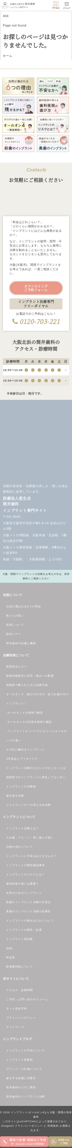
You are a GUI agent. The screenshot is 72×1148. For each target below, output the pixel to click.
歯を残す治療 (15, 795)
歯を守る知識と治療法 (21, 1078)
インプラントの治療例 (21, 786)
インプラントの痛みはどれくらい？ (30, 920)
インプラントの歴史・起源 (24, 929)
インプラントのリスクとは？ (25, 874)
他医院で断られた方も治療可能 (27, 684)
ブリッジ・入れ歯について (24, 1068)
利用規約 (53, 1125)
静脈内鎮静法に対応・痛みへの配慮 (30, 675)
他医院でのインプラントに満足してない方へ (36, 777)
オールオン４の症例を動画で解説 (29, 721)
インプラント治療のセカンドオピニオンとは (36, 767)
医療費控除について (19, 966)
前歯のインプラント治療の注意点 (28, 902)
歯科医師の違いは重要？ (22, 883)
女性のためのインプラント (24, 892)
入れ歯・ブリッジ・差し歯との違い (30, 837)
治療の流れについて (19, 846)
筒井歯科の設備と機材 (21, 643)
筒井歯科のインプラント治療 (25, 1096)
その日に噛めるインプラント (25, 749)
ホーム (7, 55)
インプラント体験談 (19, 1059)
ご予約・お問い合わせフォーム (27, 999)
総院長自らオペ (16, 666)
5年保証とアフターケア (22, 758)
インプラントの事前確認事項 (25, 865)
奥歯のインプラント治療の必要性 (28, 911)
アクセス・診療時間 (19, 990)
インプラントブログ (17, 1039)
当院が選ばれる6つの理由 (23, 606)
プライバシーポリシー (21, 1017)
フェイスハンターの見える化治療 (28, 804)
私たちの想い (15, 615)
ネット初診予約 (16, 1008)
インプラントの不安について (25, 1050)
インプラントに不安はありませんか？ (31, 855)
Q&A (9, 948)
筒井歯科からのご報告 (21, 1087)
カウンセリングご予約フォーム (36, 288)
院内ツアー (13, 634)
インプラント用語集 (19, 938)
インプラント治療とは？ (22, 828)
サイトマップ (15, 1026)
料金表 (10, 957)
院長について (15, 624)
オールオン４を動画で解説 (25, 712)
